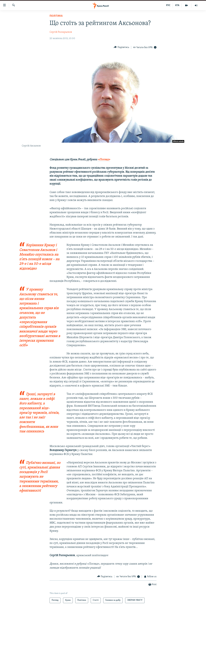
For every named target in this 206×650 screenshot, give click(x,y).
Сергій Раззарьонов (61, 32)
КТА (177, 5)
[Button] (121, 47)
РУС (168, 5)
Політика (56, 15)
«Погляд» (104, 159)
